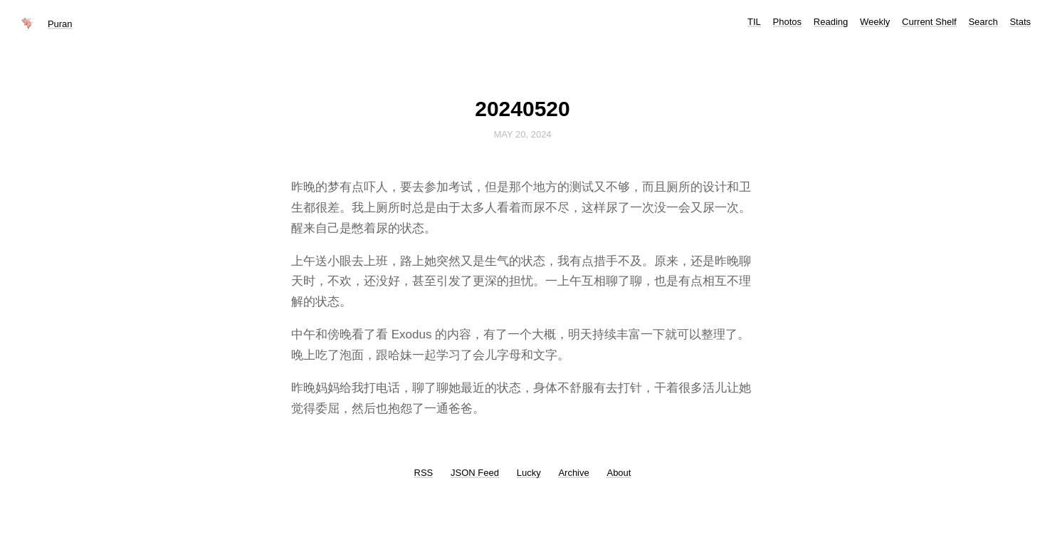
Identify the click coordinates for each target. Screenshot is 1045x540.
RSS (424, 472)
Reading (831, 21)
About (618, 472)
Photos (787, 21)
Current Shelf (929, 21)
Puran (60, 24)
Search (982, 21)
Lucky (529, 472)
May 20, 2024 (522, 134)
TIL (754, 21)
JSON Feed (475, 472)
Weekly (875, 21)
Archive (573, 472)
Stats (1020, 21)
